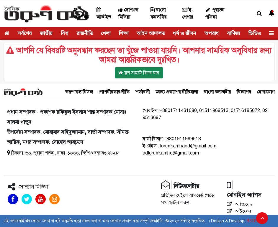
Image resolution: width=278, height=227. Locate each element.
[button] (259, 14)
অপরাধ (212, 33)
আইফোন (239, 211)
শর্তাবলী (142, 92)
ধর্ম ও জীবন (184, 33)
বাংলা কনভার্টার (217, 92)
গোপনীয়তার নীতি (114, 92)
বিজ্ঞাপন (244, 92)
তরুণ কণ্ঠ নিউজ (79, 92)
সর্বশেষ (25, 33)
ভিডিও (254, 33)
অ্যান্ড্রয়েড (240, 204)
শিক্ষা (123, 33)
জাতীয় (46, 33)
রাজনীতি (84, 33)
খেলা (105, 33)
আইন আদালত (151, 33)
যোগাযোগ (265, 92)
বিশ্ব (64, 33)
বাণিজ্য (233, 33)
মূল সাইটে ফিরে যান (139, 73)
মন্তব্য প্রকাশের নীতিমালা (177, 92)
